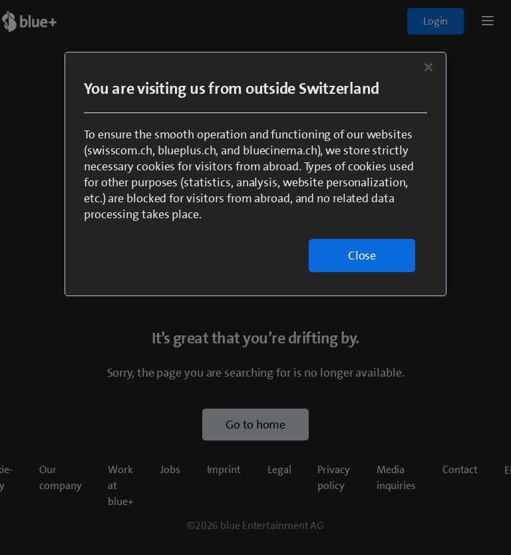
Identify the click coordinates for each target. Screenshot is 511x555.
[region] (255, 174)
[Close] (428, 67)
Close (362, 256)
